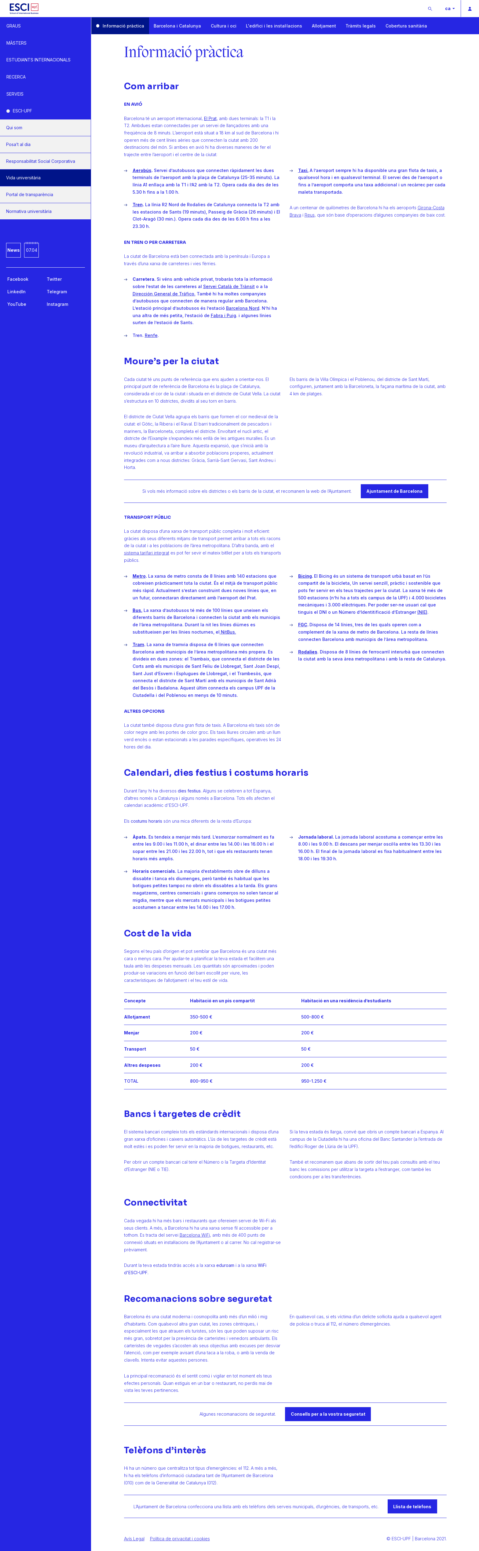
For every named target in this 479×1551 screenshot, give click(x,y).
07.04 (31, 250)
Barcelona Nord (242, 308)
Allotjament (324, 25)
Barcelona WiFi (195, 1235)
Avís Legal (134, 1538)
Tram (138, 644)
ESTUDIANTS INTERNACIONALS (38, 59)
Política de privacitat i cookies (180, 1538)
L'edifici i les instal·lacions (274, 25)
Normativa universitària (29, 211)
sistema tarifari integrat (146, 552)
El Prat (210, 118)
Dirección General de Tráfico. (164, 293)
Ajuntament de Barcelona (394, 491)
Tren (138, 204)
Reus (310, 215)
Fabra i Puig (223, 315)
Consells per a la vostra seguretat (328, 1414)
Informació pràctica (123, 25)
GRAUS (13, 25)
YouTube (16, 304)
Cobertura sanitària (406, 25)
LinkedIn (16, 291)
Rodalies (307, 651)
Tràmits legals (361, 25)
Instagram (57, 304)
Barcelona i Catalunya (177, 25)
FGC (302, 624)
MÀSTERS (16, 43)
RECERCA (16, 76)
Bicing (305, 576)
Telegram (57, 291)
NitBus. (228, 632)
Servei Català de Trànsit (229, 286)
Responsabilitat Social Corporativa (40, 161)
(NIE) (422, 612)
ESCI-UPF (22, 110)
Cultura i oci (223, 25)
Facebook (17, 279)
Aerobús (142, 170)
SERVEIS (15, 94)
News (13, 250)
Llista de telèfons (412, 1506)
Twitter (54, 279)
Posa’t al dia (18, 144)
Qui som (14, 127)
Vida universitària (23, 177)
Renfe (151, 335)
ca (448, 8)
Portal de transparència (29, 194)
